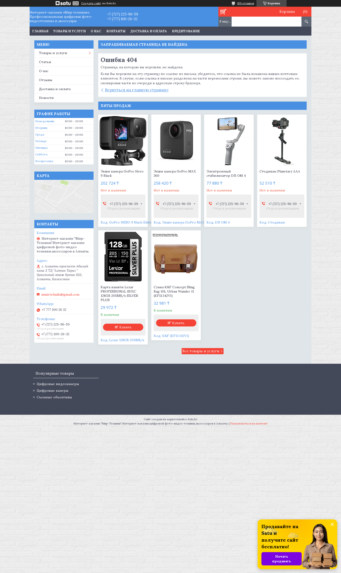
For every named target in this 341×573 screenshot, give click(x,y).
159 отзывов (245, 3)
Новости (46, 98)
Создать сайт (91, 3)
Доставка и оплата (148, 31)
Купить (125, 327)
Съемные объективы (54, 397)
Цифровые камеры (52, 390)
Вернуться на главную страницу (137, 90)
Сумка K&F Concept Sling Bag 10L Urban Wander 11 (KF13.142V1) (174, 291)
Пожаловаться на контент (249, 423)
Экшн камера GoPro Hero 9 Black (122, 173)
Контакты (116, 31)
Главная (40, 31)
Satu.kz (192, 419)
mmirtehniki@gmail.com (60, 294)
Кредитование (186, 31)
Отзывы (45, 80)
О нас (96, 31)
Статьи (45, 62)
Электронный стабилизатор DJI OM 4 (226, 173)
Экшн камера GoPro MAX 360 (175, 173)
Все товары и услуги (200, 351)
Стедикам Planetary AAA (280, 171)
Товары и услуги (69, 31)
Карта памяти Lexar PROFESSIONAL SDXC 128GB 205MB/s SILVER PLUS (119, 293)
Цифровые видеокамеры (58, 384)
